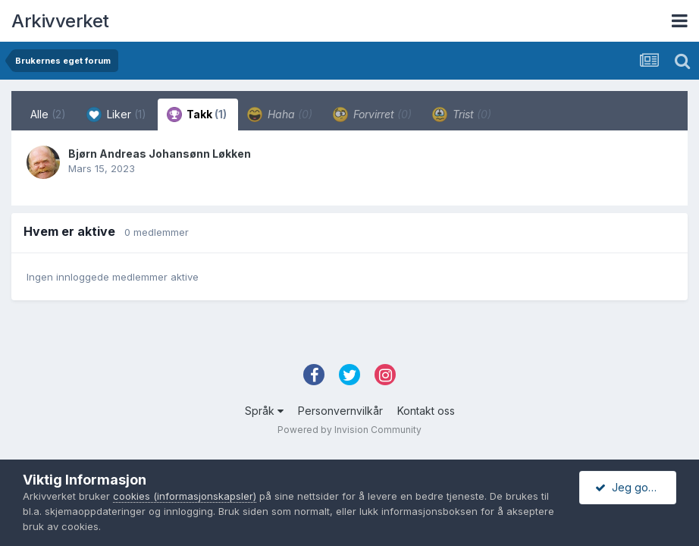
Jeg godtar (631, 487)
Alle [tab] (48, 114)
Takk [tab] (197, 114)
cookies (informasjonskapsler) (184, 496)
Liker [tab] (116, 114)
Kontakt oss (426, 410)
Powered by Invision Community (349, 429)
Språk (264, 410)
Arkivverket (60, 21)
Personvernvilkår (340, 410)
